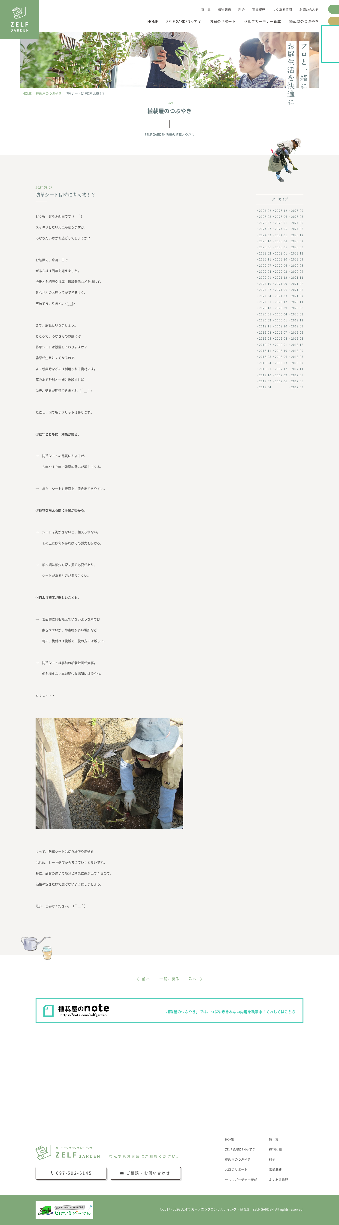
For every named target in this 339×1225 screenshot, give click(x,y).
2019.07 (281, 332)
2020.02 (265, 320)
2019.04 (281, 338)
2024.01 (281, 235)
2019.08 (265, 332)
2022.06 (281, 265)
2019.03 (297, 338)
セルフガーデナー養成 (262, 21)
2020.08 (297, 308)
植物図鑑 (224, 9)
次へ (193, 979)
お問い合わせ (309, 9)
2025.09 (297, 210)
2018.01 (265, 369)
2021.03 (281, 296)
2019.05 (265, 338)
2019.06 (297, 332)
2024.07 (265, 229)
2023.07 (297, 241)
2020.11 (297, 302)
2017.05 (297, 381)
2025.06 (281, 217)
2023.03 (297, 247)
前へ (146, 979)
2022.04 (265, 271)
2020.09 (281, 308)
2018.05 (297, 357)
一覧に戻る (169, 979)
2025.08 (265, 217)
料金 (241, 9)
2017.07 (265, 381)
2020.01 (281, 320)
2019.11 (265, 326)
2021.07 (265, 289)
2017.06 (281, 381)
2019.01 (281, 344)
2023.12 (297, 235)
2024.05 (281, 229)
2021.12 (281, 277)
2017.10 (265, 375)
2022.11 (265, 259)
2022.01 (265, 277)
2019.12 (297, 320)
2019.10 (281, 326)
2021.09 (281, 283)
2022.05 (297, 265)
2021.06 (281, 289)
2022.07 (265, 265)
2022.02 (297, 271)
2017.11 (297, 369)
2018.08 (265, 357)
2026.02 (265, 210)
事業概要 (258, 9)
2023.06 (265, 247)
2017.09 (281, 375)
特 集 (206, 9)
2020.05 (265, 314)
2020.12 (281, 302)
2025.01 (281, 223)
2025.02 (265, 223)
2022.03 (281, 271)
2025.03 (297, 217)
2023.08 (281, 241)
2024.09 (297, 223)
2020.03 (297, 314)
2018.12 (297, 344)
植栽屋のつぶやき (304, 21)
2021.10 (265, 283)
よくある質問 (282, 9)
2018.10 (281, 350)
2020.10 (265, 308)
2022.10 (281, 259)
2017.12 (281, 369)
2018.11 (265, 350)
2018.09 (297, 350)
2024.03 (297, 229)
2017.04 (265, 387)
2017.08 (297, 375)
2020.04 (281, 314)
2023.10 (265, 241)
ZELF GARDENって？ (183, 21)
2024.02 (265, 235)
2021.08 (297, 283)
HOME (152, 21)
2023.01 (281, 253)
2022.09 (297, 259)
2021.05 (297, 289)
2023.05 (281, 247)
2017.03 (297, 387)
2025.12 (281, 210)
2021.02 (297, 296)
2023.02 (265, 253)
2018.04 (265, 363)
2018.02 (297, 363)
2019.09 (297, 326)
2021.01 (265, 302)
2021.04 (265, 296)
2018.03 (281, 363)
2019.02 (265, 344)
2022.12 (297, 253)
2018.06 (281, 357)
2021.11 (297, 277)
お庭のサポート (223, 21)
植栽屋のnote (334, 54)
